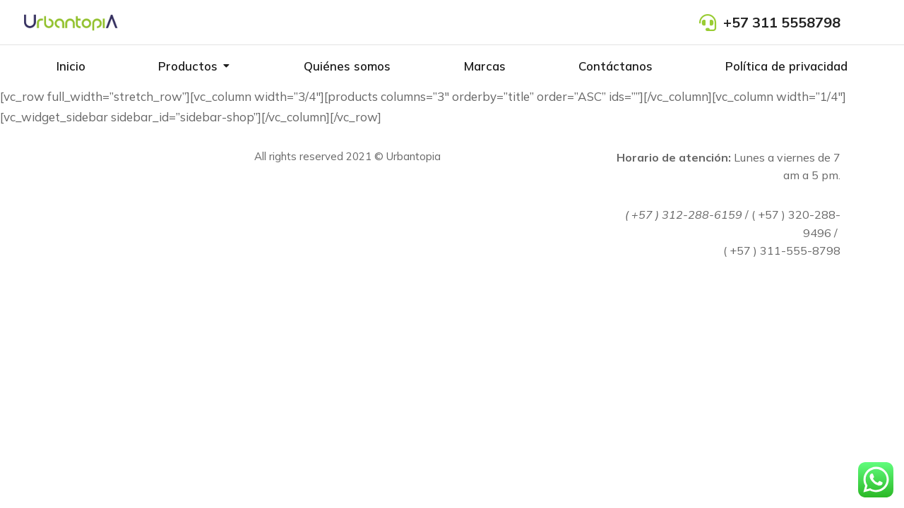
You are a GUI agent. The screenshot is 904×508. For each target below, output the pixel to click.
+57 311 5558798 (781, 22)
